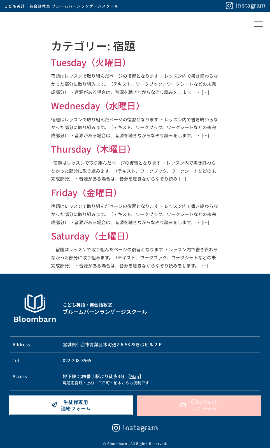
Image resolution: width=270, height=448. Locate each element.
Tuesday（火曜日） (91, 62)
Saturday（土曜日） (92, 235)
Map (134, 376)
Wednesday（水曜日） (98, 105)
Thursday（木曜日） (93, 148)
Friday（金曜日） (86, 192)
